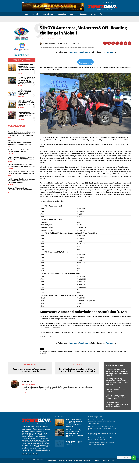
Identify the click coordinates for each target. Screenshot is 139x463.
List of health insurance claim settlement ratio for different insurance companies (77, 370)
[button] (101, 14)
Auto (20, 85)
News (20, 73)
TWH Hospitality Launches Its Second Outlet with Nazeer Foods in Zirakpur (21, 172)
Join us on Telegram (85, 62)
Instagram (73, 52)
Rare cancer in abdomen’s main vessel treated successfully (29, 370)
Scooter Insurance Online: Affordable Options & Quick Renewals (24, 92)
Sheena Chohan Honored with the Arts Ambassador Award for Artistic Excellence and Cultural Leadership (26, 68)
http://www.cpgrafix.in (28, 384)
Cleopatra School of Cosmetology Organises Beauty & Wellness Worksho (26, 114)
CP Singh (52, 43)
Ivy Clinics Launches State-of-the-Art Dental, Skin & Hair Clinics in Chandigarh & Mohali (21, 180)
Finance (21, 97)
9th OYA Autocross (51, 349)
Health (10, 184)
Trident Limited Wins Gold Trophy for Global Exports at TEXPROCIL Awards (26, 103)
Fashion (21, 119)
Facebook (83, 52)
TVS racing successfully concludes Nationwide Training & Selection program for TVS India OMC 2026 (26, 80)
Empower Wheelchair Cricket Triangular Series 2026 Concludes (20, 189)
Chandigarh (51, 38)
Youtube (109, 52)
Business (21, 108)
